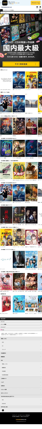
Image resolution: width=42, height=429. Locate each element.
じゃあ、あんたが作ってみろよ (5, 90)
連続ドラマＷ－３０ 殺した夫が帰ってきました (33, 225)
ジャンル (21, 322)
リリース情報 (21, 325)
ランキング (21, 328)
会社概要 (2, 334)
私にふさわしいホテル (4, 314)
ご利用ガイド (4, 379)
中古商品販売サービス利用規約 (22, 334)
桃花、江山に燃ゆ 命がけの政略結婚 (31, 292)
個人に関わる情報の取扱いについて (33, 334)
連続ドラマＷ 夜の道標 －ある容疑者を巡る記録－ (21, 225)
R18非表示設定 (5, 375)
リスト (37, 9)
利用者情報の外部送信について (13, 335)
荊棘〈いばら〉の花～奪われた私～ (19, 292)
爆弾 (1, 136)
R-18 (21, 330)
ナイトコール (2, 181)
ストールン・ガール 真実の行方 (30, 181)
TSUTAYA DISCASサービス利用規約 (13, 334)
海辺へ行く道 (15, 314)
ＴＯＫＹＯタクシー (28, 136)
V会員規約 (5, 334)
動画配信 (3, 357)
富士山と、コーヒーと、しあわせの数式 (32, 314)
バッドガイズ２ (27, 90)
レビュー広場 (4, 390)
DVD (2, 11)
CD (5, 11)
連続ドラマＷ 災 (3, 225)
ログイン (40, 9)
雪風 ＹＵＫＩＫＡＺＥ (17, 90)
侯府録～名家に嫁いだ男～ (4, 292)
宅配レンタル (4, 365)
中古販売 (4, 372)
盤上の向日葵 (27, 203)
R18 (40, 11)
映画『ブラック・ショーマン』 (5, 114)
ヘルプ (2, 383)
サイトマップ (20, 335)
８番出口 (39, 114)
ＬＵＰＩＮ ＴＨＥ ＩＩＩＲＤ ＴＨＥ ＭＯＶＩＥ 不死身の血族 (24, 247)
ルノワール (40, 314)
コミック (9, 11)
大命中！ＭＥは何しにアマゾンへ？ (19, 181)
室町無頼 (14, 136)
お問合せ (3, 386)
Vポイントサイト (4, 394)
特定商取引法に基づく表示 (5, 335)
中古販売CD (15, 11)
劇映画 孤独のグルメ (29, 114)
